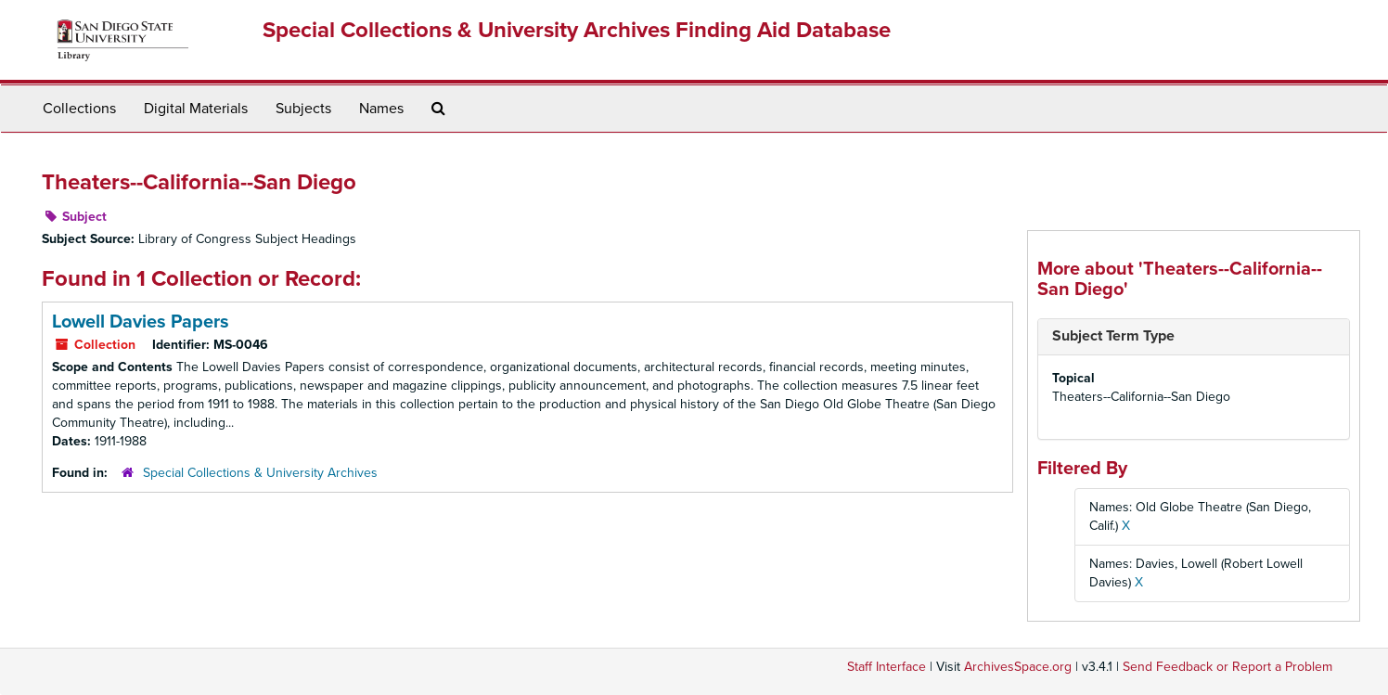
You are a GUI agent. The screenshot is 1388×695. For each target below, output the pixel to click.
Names (381, 108)
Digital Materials (196, 108)
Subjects (303, 108)
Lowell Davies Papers (140, 322)
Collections (79, 108)
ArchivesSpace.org (1018, 667)
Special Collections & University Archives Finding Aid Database (577, 30)
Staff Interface (886, 667)
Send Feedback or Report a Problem (1227, 667)
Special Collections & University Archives (260, 473)
